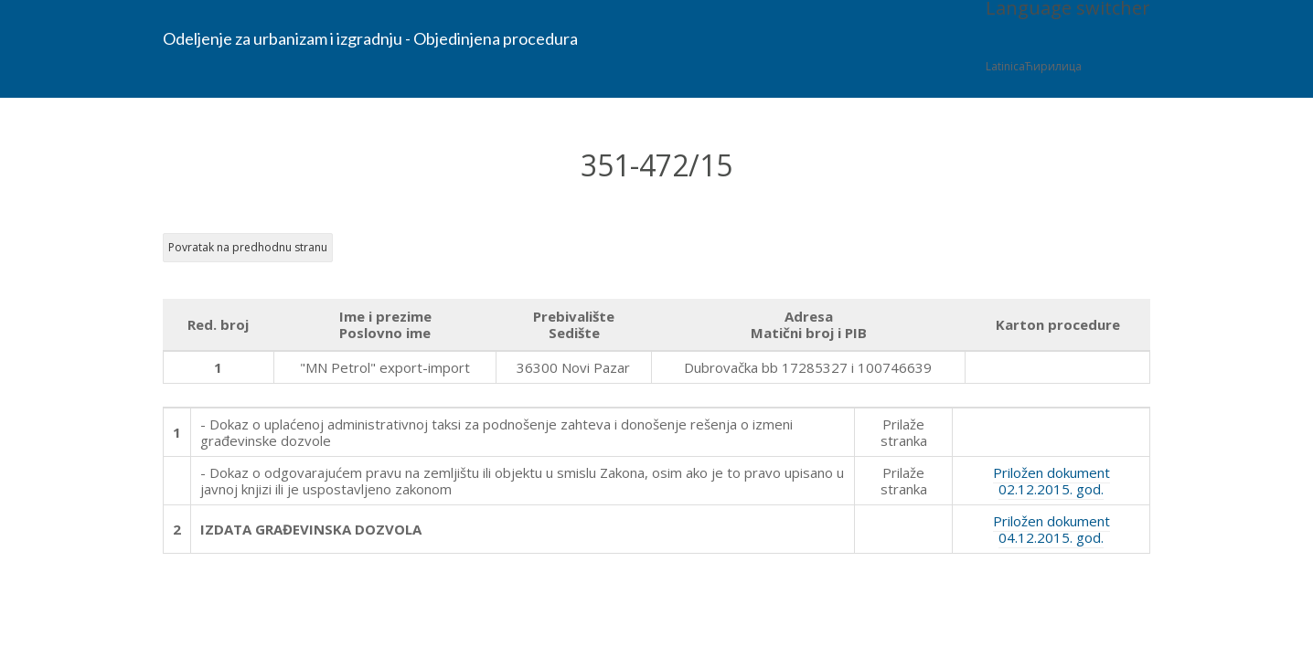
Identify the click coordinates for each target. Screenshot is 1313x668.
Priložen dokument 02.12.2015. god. (1051, 480)
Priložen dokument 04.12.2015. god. (1051, 529)
